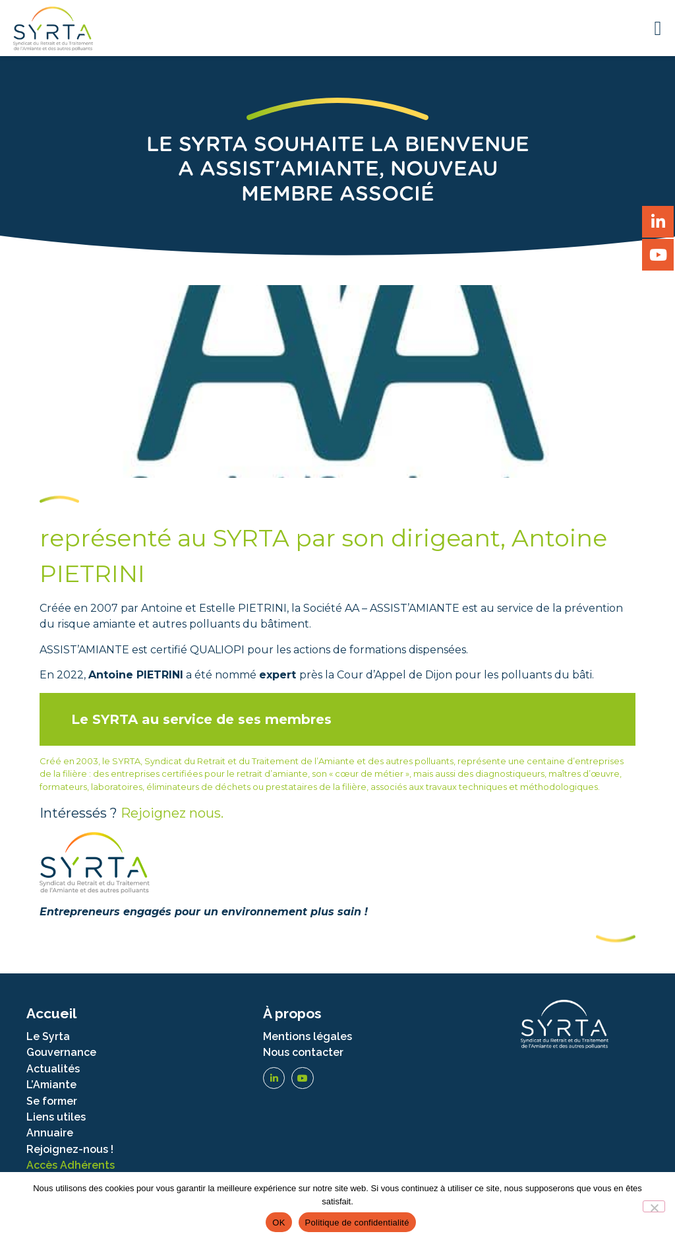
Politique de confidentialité (357, 1222)
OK (278, 1222)
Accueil (51, 1013)
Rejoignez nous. (172, 813)
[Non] (654, 1206)
